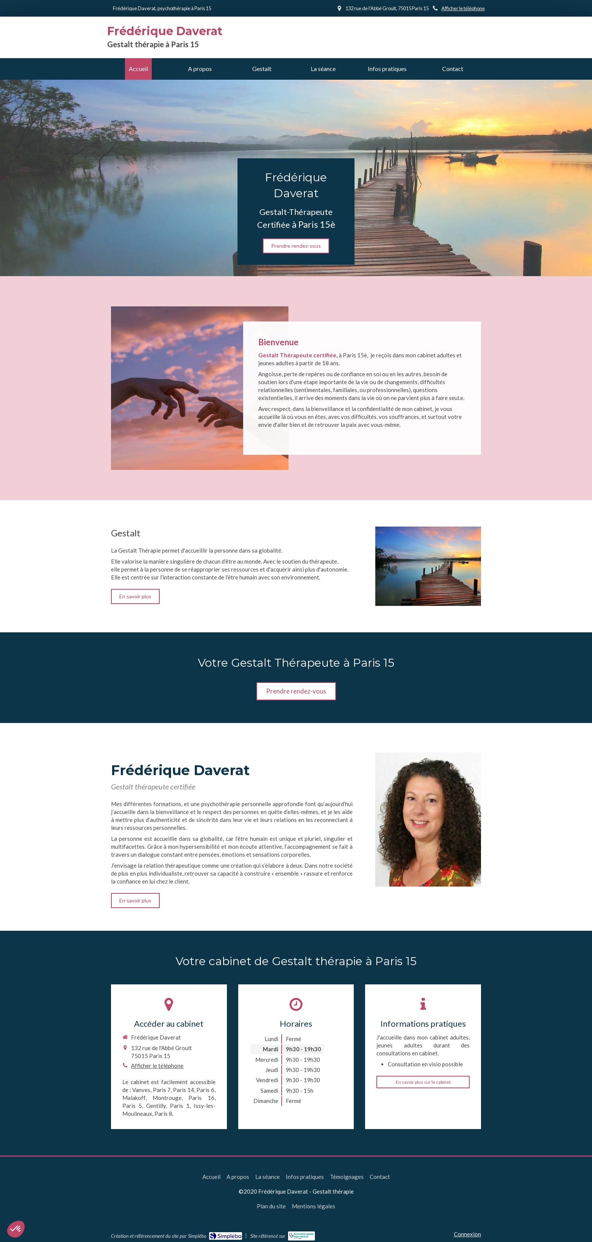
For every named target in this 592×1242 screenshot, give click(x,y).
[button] (16, 1229)
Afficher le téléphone (463, 8)
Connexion (467, 1234)
